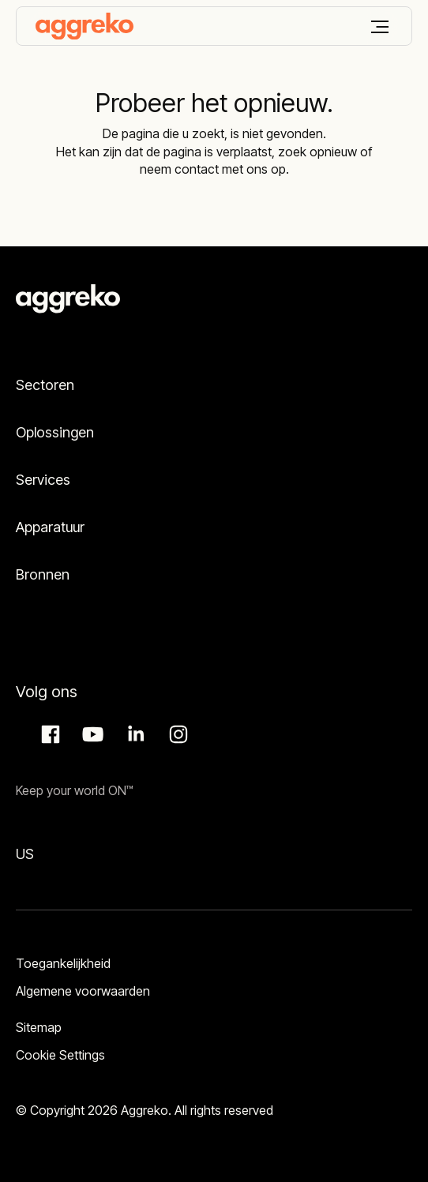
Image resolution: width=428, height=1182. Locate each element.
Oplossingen (55, 432)
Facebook (48, 734)
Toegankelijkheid (63, 963)
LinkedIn (133, 734)
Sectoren (45, 385)
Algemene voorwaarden (83, 991)
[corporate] (84, 26)
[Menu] (379, 26)
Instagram (176, 734)
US (25, 854)
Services (43, 479)
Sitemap (39, 1027)
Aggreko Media (91, 734)
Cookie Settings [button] (60, 1055)
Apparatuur (50, 527)
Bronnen (42, 574)
